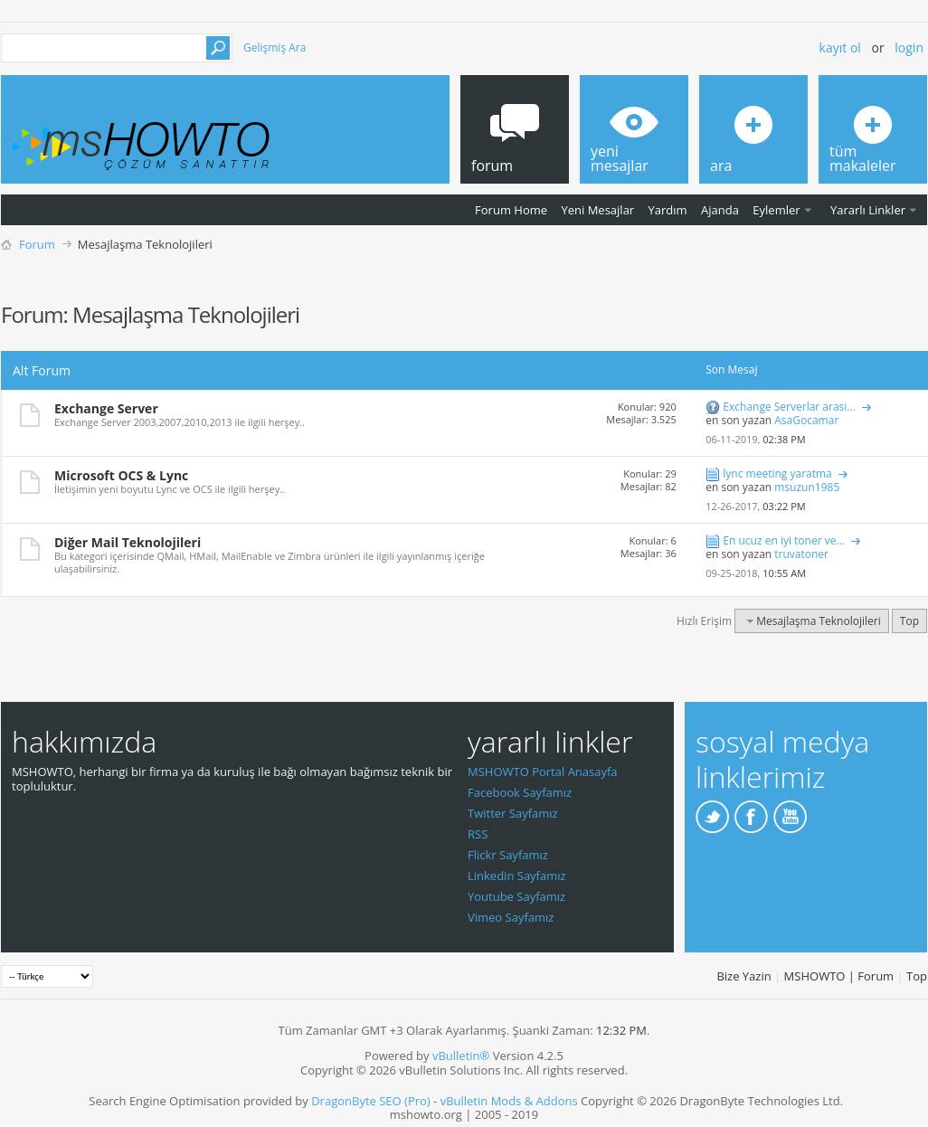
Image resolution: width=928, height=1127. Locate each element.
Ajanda (720, 210)
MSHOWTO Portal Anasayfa (543, 771)
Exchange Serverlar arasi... (789, 406)
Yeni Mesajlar (597, 210)
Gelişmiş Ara (274, 47)
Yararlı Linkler (867, 210)
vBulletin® (460, 1055)
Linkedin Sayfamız (517, 875)
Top (909, 621)
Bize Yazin (743, 976)
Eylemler (776, 210)
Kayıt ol (840, 47)
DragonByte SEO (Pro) (371, 1101)
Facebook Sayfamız (520, 792)
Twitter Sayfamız (513, 813)
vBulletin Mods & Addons (509, 1101)
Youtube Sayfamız (516, 896)
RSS (478, 834)
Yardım (668, 210)
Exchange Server (106, 408)
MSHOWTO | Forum (839, 976)
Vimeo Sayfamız (511, 917)
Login (909, 47)
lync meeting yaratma (777, 473)
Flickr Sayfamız (508, 855)
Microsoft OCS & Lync (121, 475)
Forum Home (511, 210)
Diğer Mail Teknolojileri (127, 542)
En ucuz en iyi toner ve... (784, 540)
